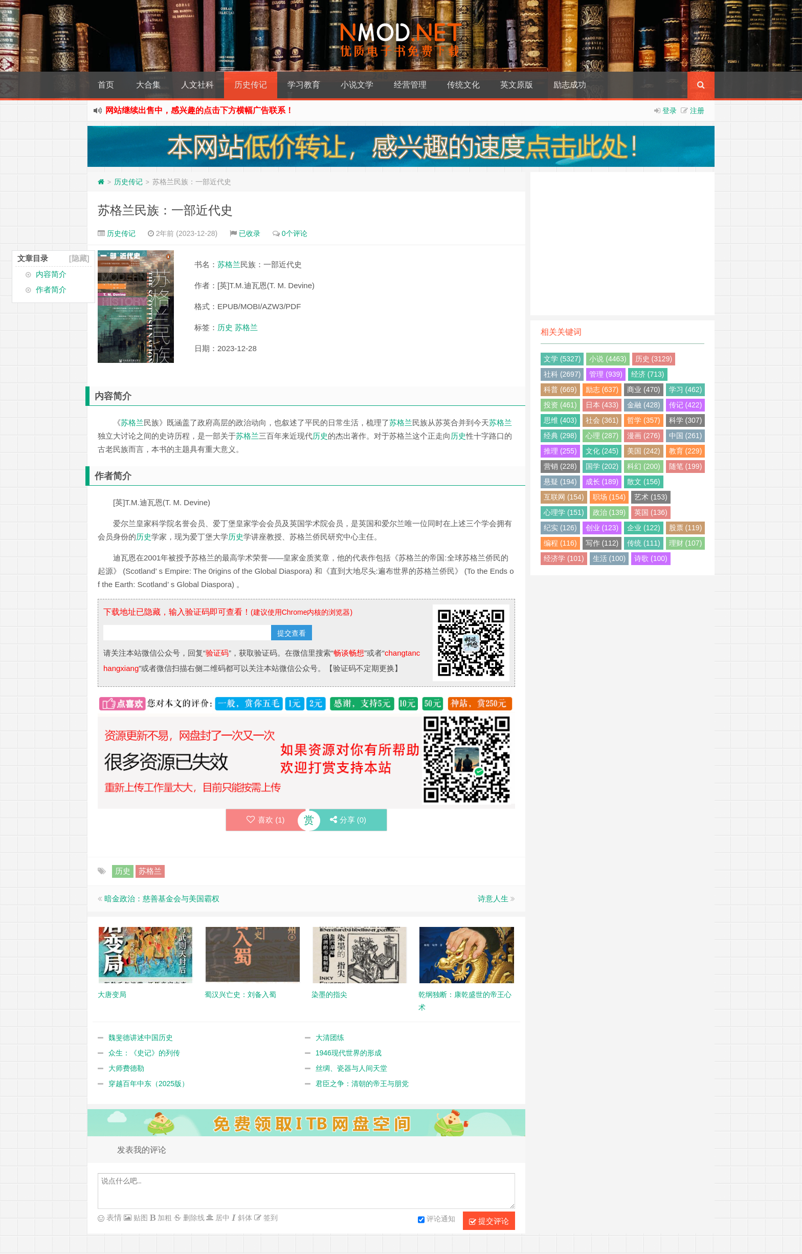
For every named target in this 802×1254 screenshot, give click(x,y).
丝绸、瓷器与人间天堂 (351, 1068)
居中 (221, 1218)
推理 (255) (560, 451)
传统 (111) (643, 543)
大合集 (148, 84)
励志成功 (569, 84)
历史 (225, 327)
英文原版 (516, 84)
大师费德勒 (126, 1068)
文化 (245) (602, 451)
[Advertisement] (622, 243)
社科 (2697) (562, 374)
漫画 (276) (643, 435)
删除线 (193, 1218)
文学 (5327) (562, 359)
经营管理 (410, 84)
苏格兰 (228, 264)
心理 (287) (602, 435)
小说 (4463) (607, 359)
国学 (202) (602, 466)
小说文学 (357, 84)
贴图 (139, 1218)
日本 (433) (602, 405)
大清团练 (330, 1037)
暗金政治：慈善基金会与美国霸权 (161, 898)
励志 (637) (602, 389)
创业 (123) (602, 528)
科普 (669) (560, 389)
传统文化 (463, 84)
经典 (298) (560, 435)
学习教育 (303, 84)
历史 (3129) (653, 359)
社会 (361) (602, 420)
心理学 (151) (564, 512)
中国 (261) (685, 435)
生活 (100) (609, 558)
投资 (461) (560, 405)
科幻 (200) (643, 466)
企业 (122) (643, 528)
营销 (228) (560, 466)
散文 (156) (643, 482)
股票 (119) (685, 528)
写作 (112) (602, 543)
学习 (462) (685, 389)
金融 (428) (643, 405)
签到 (269, 1218)
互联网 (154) (564, 497)
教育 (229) (685, 451)
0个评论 (294, 233)
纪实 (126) (560, 528)
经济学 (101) (564, 558)
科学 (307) (685, 420)
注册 (697, 110)
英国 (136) (650, 512)
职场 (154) (609, 497)
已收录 (249, 233)
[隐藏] (79, 258)
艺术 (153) (650, 497)
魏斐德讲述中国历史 (140, 1037)
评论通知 (436, 1219)
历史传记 (250, 84)
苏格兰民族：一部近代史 (165, 210)
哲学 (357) (643, 420)
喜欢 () (266, 819)
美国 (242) (643, 451)
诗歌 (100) (650, 558)
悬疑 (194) (560, 482)
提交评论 (489, 1221)
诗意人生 (493, 898)
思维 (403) (560, 420)
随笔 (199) (685, 466)
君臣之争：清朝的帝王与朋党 (362, 1083)
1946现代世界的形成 (349, 1053)
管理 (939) (605, 374)
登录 (669, 110)
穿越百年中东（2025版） (148, 1083)
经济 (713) (647, 374)
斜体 (244, 1218)
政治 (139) (609, 512)
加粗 (163, 1218)
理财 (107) (685, 543)
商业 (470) (643, 389)
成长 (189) (602, 482)
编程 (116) (560, 543)
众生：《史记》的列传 (144, 1053)
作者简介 (51, 289)
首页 (106, 84)
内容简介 (51, 274)
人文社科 (197, 84)
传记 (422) (685, 405)
